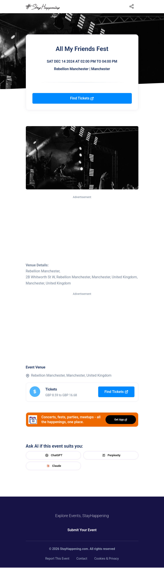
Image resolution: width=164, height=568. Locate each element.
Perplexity (111, 455)
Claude (53, 466)
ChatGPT (53, 455)
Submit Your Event (82, 530)
